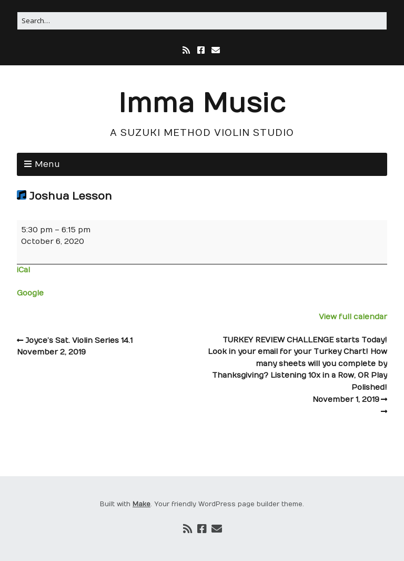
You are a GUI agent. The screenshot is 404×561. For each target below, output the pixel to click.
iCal (23, 269)
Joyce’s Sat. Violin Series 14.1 (109, 347)
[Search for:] (202, 21)
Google (30, 293)
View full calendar (353, 316)
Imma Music (202, 104)
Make (141, 504)
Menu (47, 164)
